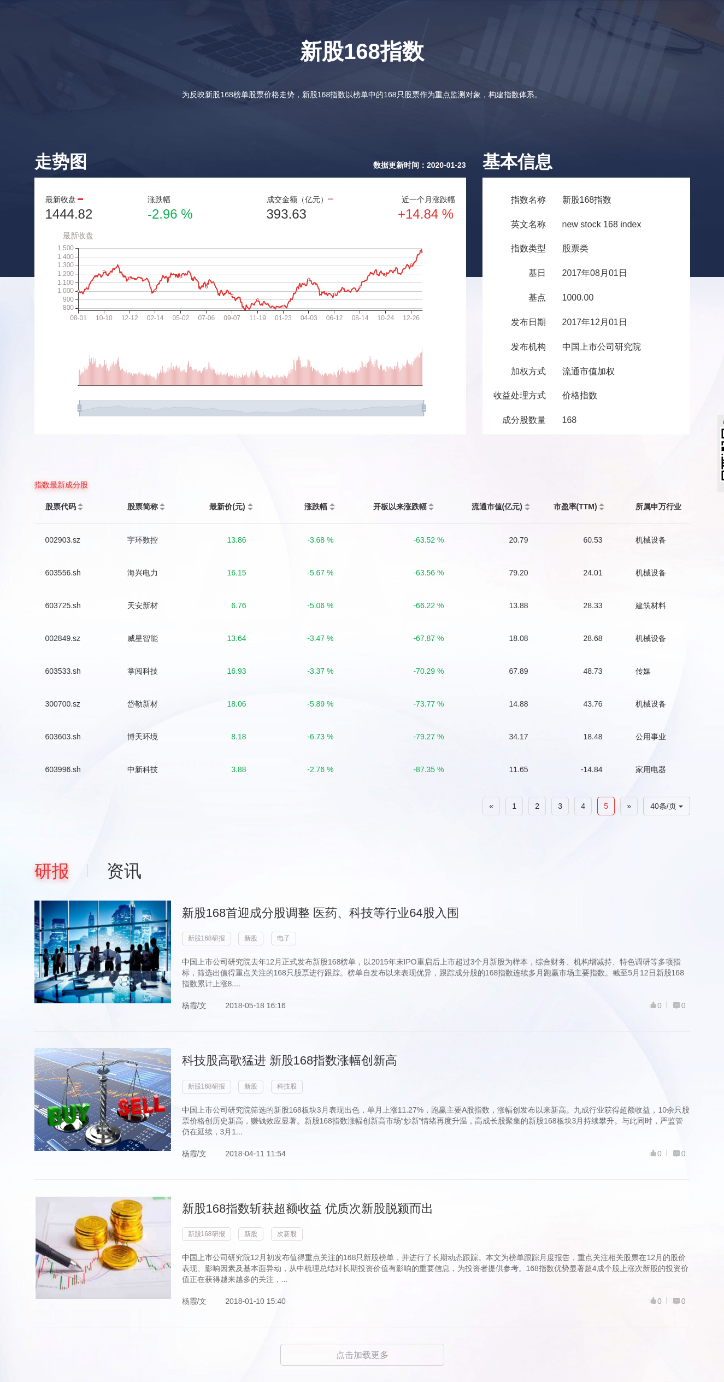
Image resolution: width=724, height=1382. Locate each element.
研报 (51, 871)
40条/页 (666, 806)
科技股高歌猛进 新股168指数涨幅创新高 (290, 1060)
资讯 (124, 871)
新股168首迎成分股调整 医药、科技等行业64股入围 (320, 913)
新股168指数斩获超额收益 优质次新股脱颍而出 (308, 1208)
